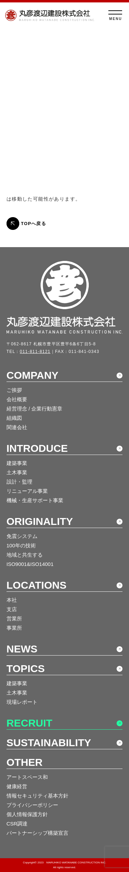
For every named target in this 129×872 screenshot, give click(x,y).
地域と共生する (25, 555)
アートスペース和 (27, 777)
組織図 (14, 418)
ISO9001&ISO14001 (30, 564)
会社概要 (17, 399)
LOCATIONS (36, 585)
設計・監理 (19, 482)
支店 (12, 609)
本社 (12, 600)
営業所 (14, 618)
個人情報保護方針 (27, 814)
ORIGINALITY (40, 521)
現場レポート (22, 702)
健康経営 (17, 786)
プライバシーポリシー (32, 805)
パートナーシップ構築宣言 (37, 833)
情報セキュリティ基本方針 (37, 796)
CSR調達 (17, 824)
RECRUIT (29, 723)
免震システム (22, 536)
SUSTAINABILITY (49, 742)
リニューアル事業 (27, 491)
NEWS (22, 649)
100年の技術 (21, 545)
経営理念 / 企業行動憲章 (35, 409)
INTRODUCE (37, 448)
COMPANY (32, 375)
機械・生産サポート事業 (35, 500)
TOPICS (26, 668)
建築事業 (17, 463)
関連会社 (17, 427)
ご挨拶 (14, 390)
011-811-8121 (35, 351)
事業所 (14, 628)
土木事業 (17, 472)
